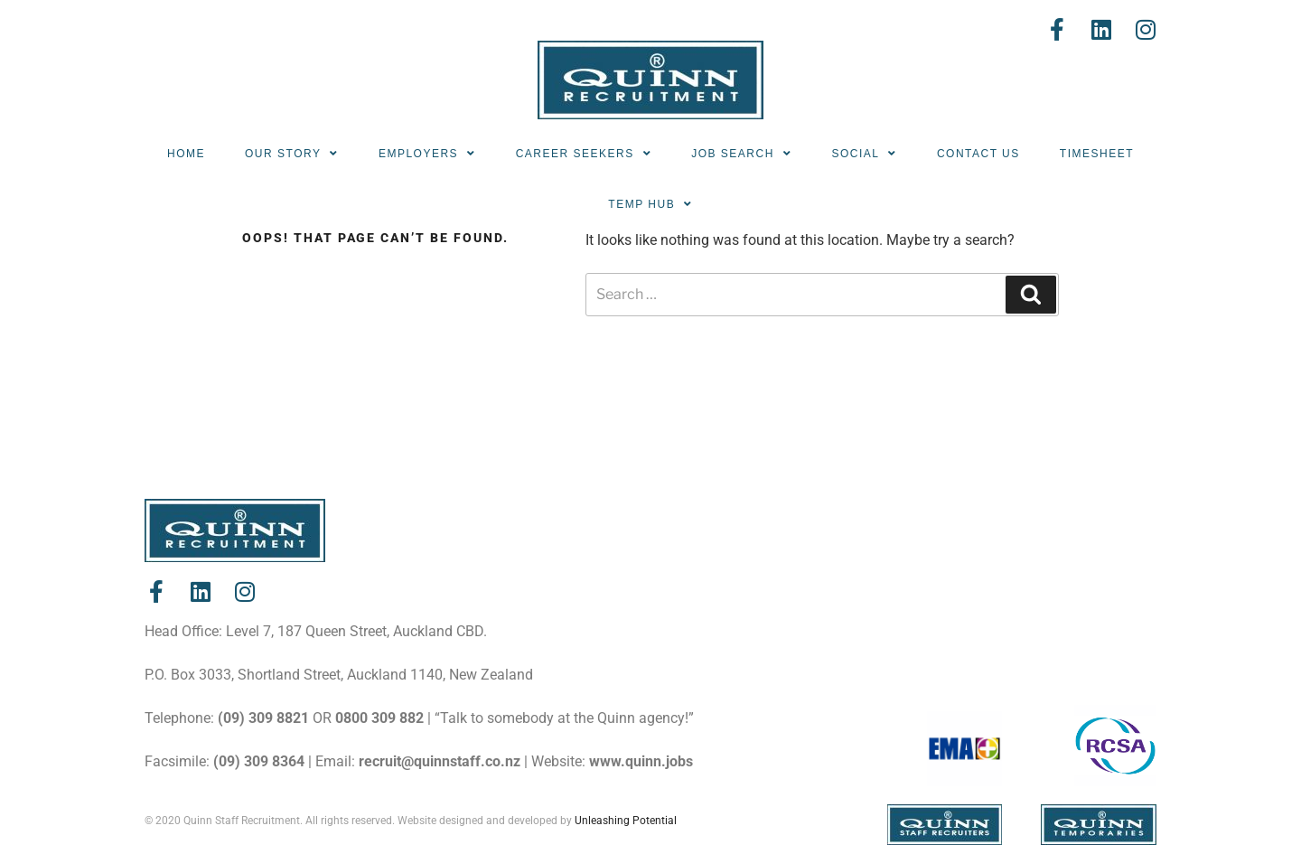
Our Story (292, 153)
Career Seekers (584, 153)
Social (864, 153)
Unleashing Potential (626, 820)
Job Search (741, 153)
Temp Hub (650, 204)
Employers (427, 153)
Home (186, 153)
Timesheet (1097, 153)
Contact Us (978, 153)
